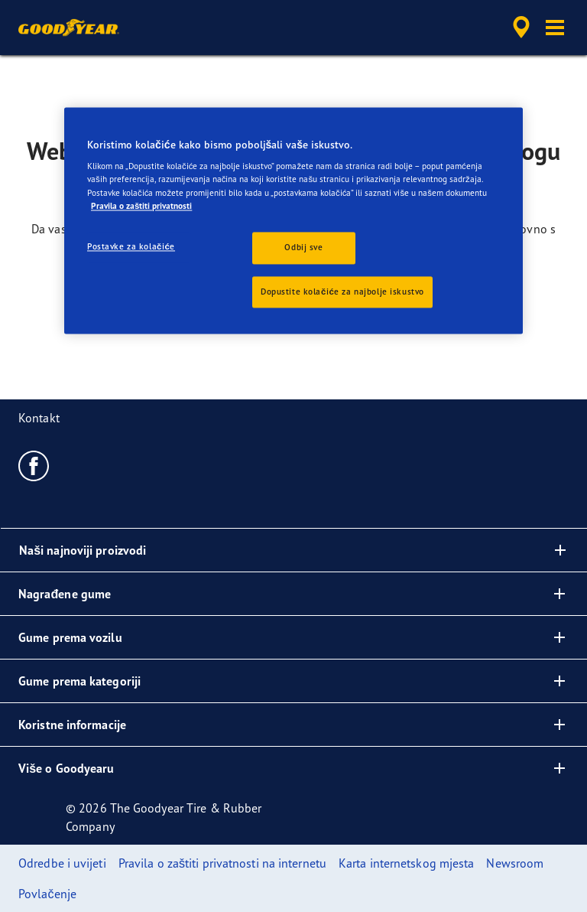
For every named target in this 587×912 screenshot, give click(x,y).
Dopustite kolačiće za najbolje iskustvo (342, 291)
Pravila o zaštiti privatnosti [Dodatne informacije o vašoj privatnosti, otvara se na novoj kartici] (141, 205)
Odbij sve (303, 247)
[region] (293, 220)
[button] (555, 27)
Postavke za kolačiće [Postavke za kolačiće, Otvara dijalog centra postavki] (131, 246)
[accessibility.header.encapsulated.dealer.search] (519, 27)
